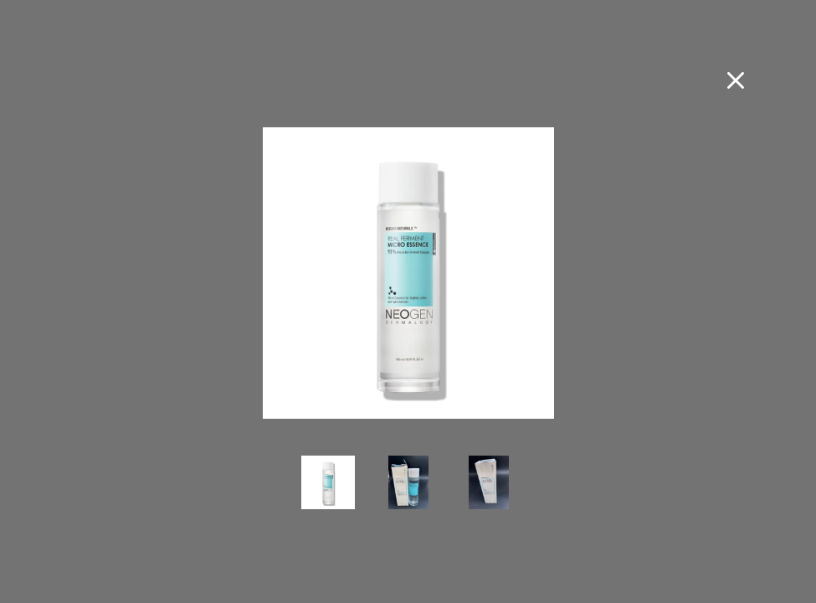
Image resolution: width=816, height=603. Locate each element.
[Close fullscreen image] (735, 80)
